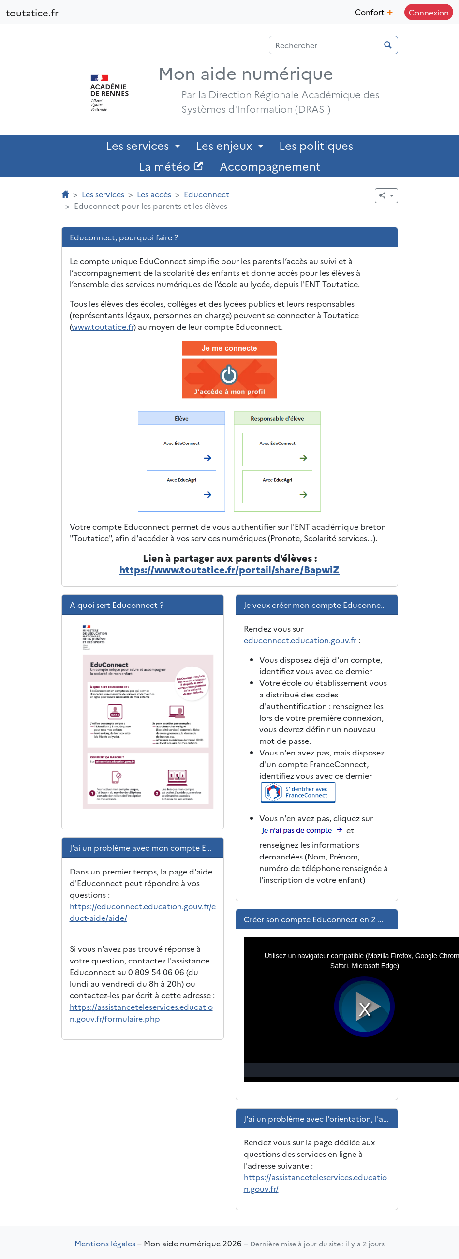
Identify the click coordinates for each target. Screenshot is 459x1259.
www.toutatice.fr (102, 326)
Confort (374, 10)
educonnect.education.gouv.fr (300, 640)
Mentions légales (104, 1243)
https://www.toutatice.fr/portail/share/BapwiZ (229, 569)
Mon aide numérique (245, 72)
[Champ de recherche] (323, 45)
